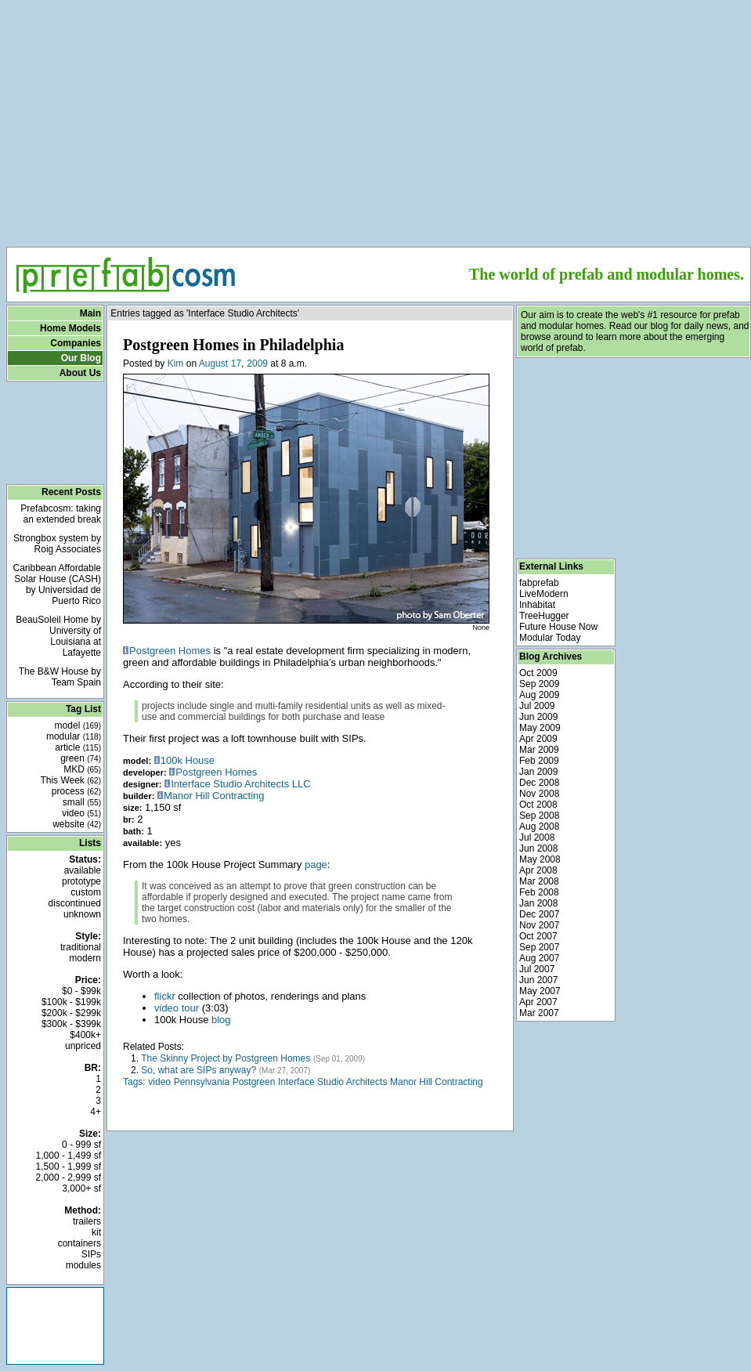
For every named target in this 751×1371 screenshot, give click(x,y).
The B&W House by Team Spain (60, 677)
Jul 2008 (536, 837)
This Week (70, 780)
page (316, 864)
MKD (82, 769)
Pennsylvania (201, 1081)
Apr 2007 (538, 1002)
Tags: (134, 1081)
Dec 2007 (539, 914)
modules (83, 1265)
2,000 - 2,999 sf (68, 1177)
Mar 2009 (539, 749)
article (78, 747)
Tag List (83, 709)
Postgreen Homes (170, 651)
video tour (176, 1008)
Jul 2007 (536, 969)
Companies (75, 343)
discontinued (75, 903)
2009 (257, 363)
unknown (82, 914)
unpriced (83, 1045)
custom (85, 892)
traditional (80, 947)
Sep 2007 (539, 947)
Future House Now (558, 626)
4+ (95, 1111)
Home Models (70, 328)
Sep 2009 (539, 683)
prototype (81, 881)
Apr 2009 (538, 738)
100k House (188, 760)
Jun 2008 (538, 848)
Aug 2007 (539, 958)
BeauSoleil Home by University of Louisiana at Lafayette (58, 636)
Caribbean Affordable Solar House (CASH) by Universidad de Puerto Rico (57, 584)
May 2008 (540, 859)
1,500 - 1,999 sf (68, 1166)
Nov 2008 (539, 793)
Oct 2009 (538, 672)
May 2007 (540, 991)
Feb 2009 (539, 760)
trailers (87, 1221)
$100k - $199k (71, 1002)
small (82, 802)
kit (96, 1232)
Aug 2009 (539, 694)
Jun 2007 (538, 980)
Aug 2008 (539, 826)
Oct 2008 (538, 804)
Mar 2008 (539, 881)
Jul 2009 (536, 705)
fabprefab (539, 582)
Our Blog (81, 358)
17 (236, 363)
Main (90, 313)
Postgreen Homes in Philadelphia (233, 344)
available (82, 870)
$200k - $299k (71, 1012)
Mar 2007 (539, 1012)
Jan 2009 (538, 771)
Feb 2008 (539, 892)
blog (221, 1020)
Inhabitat (537, 604)
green (80, 758)
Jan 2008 (538, 903)
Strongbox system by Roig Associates (57, 544)
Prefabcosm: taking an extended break (60, 514)
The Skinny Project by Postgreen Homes (225, 1058)
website (76, 824)
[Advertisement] (378, 118)
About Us (80, 372)
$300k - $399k (71, 1023)
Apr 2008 (538, 870)
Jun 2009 (538, 716)
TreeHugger (544, 615)
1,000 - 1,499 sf (68, 1155)
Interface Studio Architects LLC (240, 784)
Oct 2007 (538, 936)
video (81, 813)
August (213, 363)
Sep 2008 (539, 815)
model (78, 725)
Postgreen (254, 1081)
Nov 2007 (539, 925)
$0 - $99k (81, 991)
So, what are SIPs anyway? (198, 1070)
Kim (176, 363)
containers (79, 1243)
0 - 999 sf (81, 1144)
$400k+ (85, 1034)
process (76, 791)
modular (73, 736)
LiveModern (544, 593)
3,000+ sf (81, 1188)
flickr (164, 996)
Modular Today (550, 637)
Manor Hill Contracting (214, 795)
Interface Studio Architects (332, 1081)
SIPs (91, 1254)
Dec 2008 (539, 782)
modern (85, 958)
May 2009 (540, 727)
